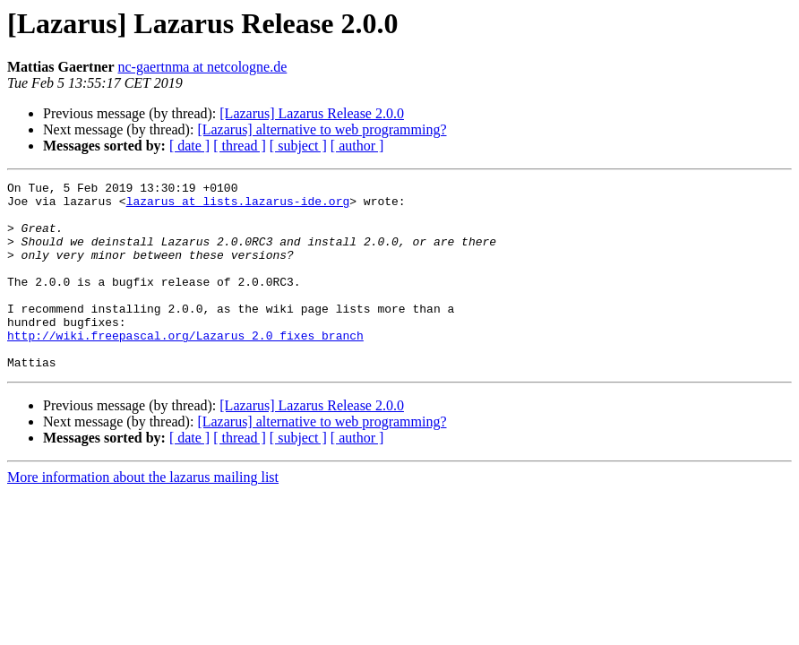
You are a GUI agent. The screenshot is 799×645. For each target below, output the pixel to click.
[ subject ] (298, 145)
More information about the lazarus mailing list (143, 514)
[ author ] (357, 145)
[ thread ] (239, 145)
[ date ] (189, 145)
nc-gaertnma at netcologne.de (203, 66)
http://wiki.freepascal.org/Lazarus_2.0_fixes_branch (185, 367)
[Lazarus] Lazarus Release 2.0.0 (311, 113)
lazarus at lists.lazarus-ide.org (238, 206)
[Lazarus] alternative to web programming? (321, 129)
